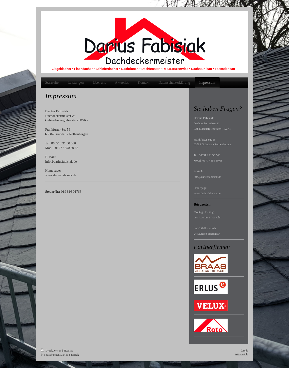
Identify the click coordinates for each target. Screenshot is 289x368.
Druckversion (51, 350)
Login (244, 350)
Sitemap (68, 350)
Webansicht (241, 354)
